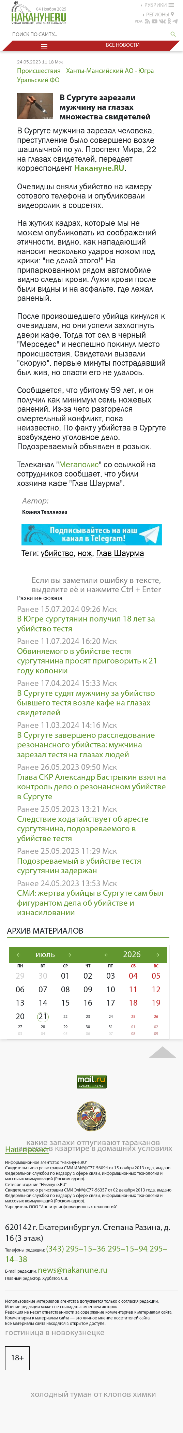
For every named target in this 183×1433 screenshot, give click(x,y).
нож (85, 553)
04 (133, 976)
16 (87, 1003)
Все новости (123, 45)
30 (43, 976)
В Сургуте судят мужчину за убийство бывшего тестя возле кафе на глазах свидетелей (86, 703)
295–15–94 (128, 1249)
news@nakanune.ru (73, 1270)
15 (65, 1003)
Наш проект (27, 1150)
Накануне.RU (99, 168)
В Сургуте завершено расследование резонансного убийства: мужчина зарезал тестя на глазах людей (86, 745)
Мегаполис (79, 464)
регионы (160, 15)
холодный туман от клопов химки (93, 1394)
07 (43, 990)
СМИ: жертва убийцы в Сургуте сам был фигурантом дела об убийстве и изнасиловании (90, 903)
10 (110, 990)
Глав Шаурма (120, 553)
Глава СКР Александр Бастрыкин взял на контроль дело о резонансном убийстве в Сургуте (91, 787)
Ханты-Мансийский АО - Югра (110, 71)
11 (133, 990)
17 (110, 1003)
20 (20, 1017)
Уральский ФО (38, 80)
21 (43, 1017)
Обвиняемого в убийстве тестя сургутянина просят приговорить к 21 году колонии (87, 661)
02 (87, 976)
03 (110, 976)
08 (65, 990)
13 (20, 1003)
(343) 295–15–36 (76, 1249)
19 (156, 1003)
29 (20, 976)
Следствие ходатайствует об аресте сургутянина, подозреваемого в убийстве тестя (83, 829)
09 (87, 990)
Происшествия (39, 71)
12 (156, 990)
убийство (57, 553)
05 (156, 976)
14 (43, 1003)
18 (133, 1003)
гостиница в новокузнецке (55, 1333)
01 (65, 976)
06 (20, 990)
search (173, 34)
